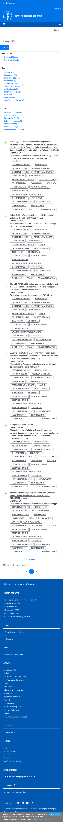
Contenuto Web (12, 60)
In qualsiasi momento (13, 113)
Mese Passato (11, 124)
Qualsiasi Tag (9, 72)
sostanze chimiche (20, 191)
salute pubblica (19, 183)
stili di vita (51, 183)
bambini (42, 245)
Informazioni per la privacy (13, 637)
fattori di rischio (12, 92)
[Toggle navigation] (4, 24)
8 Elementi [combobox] (32, 559)
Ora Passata (10, 115)
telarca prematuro (46, 209)
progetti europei (19, 187)
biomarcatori (10, 75)
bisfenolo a (10, 81)
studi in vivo (37, 198)
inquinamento (11, 97)
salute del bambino (39, 187)
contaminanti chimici (14, 83)
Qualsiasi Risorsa (11, 57)
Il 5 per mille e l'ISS (10, 737)
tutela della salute (43, 172)
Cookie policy (8, 644)
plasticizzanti (37, 205)
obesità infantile (43, 202)
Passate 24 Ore (11, 118)
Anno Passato (11, 127)
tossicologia (36, 183)
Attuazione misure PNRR (13, 659)
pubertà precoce (19, 205)
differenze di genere (13, 86)
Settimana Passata (13, 121)
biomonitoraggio (12, 78)
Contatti (6, 640)
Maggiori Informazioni (43, 819)
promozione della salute (23, 179)
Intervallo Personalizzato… (15, 129)
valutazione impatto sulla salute (26, 194)
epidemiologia (11, 89)
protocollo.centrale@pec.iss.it (19, 622)
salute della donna (47, 179)
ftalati (8, 95)
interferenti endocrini (14, 100)
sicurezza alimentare (41, 168)
